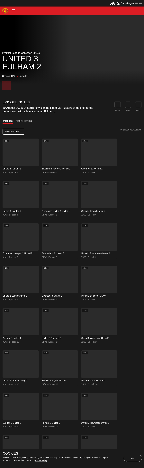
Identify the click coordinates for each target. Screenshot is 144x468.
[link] (138, 105)
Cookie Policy (41, 460)
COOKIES (10, 453)
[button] (13, 10)
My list (117, 110)
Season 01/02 (13, 131)
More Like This (24, 121)
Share (138, 110)
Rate (128, 110)
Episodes (8, 121)
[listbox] (14, 132)
